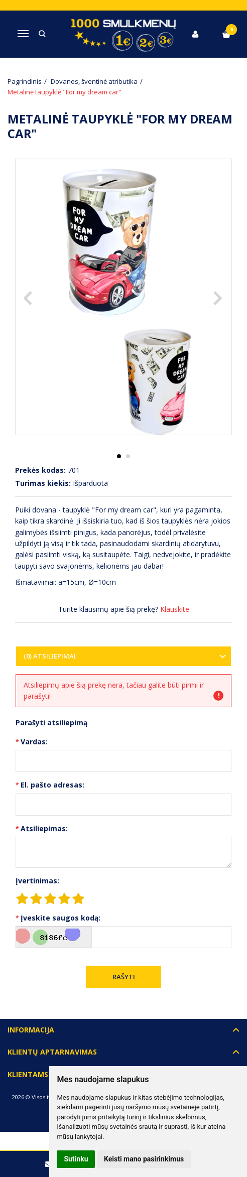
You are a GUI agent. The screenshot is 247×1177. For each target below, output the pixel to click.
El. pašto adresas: (52, 785)
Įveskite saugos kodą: (60, 918)
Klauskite (174, 609)
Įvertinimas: (37, 880)
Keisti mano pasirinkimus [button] (144, 1159)
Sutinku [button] (76, 1159)
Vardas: (34, 741)
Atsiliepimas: (44, 828)
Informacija (31, 1029)
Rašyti (123, 976)
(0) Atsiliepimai (50, 656)
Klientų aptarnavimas (52, 1052)
